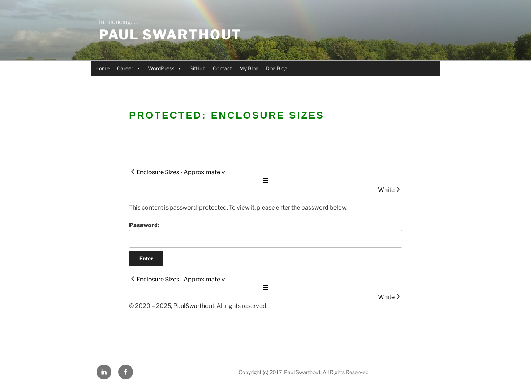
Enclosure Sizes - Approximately (180, 172)
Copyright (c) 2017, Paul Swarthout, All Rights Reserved (303, 372)
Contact (222, 68)
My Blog (248, 68)
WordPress (165, 68)
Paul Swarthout (170, 35)
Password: (265, 234)
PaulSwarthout (193, 305)
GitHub (197, 68)
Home (102, 68)
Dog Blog (276, 68)
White (386, 189)
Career (128, 68)
